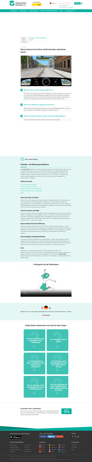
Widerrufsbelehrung (20, 456)
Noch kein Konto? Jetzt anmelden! (66, 7)
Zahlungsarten (74, 447)
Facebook (72, 436)
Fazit (22, 193)
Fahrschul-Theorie (28, 451)
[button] (43, 436)
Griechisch (63, 449)
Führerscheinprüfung (14, 447)
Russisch (43, 447)
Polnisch (53, 451)
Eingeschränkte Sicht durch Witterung (31, 188)
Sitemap (73, 449)
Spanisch (43, 451)
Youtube (78, 436)
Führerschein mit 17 (28, 445)
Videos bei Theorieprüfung (15, 449)
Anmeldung (23, 11)
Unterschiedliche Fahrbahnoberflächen (31, 191)
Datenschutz (12, 456)
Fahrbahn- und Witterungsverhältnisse (38, 37)
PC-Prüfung (26, 447)
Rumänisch (63, 445)
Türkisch (43, 449)
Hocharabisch (63, 451)
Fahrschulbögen (27, 449)
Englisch (43, 445)
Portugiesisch (54, 447)
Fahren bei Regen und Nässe (28, 184)
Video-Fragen (12, 451)
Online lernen (34, 11)
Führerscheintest (13, 445)
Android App (74, 445)
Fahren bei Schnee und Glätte (29, 186)
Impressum (43, 456)
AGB (39, 456)
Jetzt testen (66, 411)
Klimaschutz (69, 11)
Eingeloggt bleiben (64, 5)
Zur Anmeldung (46, 315)
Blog (61, 11)
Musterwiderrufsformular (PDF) (30, 456)
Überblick (14, 11)
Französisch (53, 449)
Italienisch (53, 445)
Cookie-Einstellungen (50, 456)
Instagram (75, 436)
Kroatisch (63, 447)
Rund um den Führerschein (49, 11)
